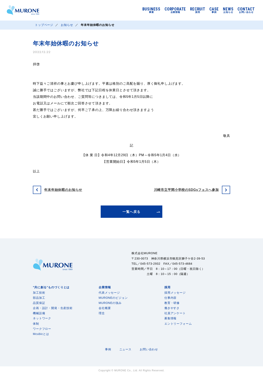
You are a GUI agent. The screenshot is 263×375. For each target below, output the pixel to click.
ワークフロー (42, 328)
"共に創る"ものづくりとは (51, 287)
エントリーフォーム (178, 323)
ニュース (125, 349)
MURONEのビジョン (113, 297)
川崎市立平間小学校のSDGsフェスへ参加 (186, 190)
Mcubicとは (41, 334)
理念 (102, 313)
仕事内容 (170, 297)
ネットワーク (42, 318)
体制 (36, 323)
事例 (108, 349)
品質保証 (39, 303)
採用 (167, 287)
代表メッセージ (109, 292)
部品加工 (39, 297)
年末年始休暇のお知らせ (63, 190)
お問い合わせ (149, 349)
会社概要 (105, 308)
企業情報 (105, 287)
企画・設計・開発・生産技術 (53, 308)
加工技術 (39, 292)
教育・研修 (172, 303)
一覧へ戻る (131, 211)
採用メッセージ (175, 292)
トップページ (44, 25)
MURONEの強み (110, 303)
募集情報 (170, 318)
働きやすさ (172, 308)
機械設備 (39, 313)
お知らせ (67, 25)
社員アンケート (175, 313)
